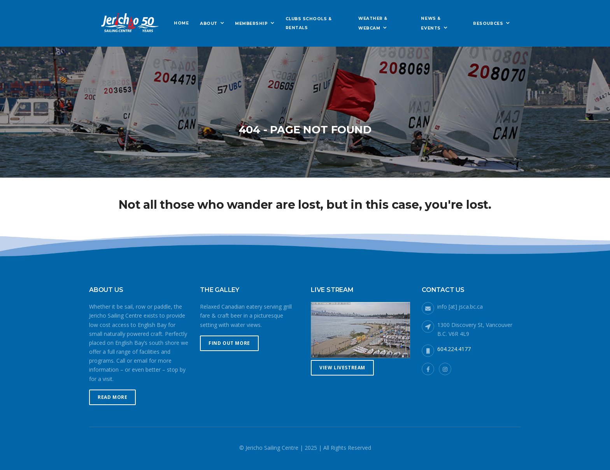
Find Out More (229, 343)
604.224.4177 (454, 349)
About (208, 23)
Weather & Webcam (372, 23)
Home (181, 23)
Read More (112, 397)
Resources (488, 23)
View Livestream (342, 367)
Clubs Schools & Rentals (309, 23)
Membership (251, 23)
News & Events (430, 23)
